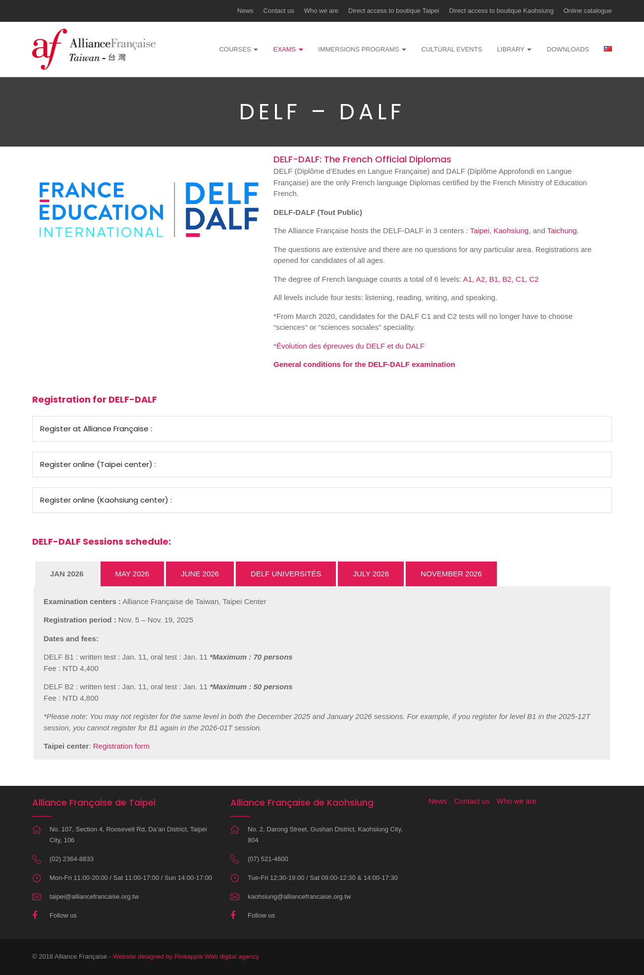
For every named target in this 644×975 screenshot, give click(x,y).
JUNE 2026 (200, 573)
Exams (284, 49)
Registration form (121, 746)
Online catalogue (587, 10)
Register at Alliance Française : (96, 428)
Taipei (479, 230)
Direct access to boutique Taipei (393, 10)
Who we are (321, 10)
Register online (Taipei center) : (98, 464)
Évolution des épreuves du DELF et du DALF (350, 346)
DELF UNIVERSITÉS (286, 573)
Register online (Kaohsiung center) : (106, 500)
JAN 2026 (67, 573)
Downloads (568, 49)
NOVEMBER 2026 (451, 573)
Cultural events (452, 49)
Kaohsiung (511, 230)
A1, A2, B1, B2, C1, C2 (501, 279)
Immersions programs (358, 49)
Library (510, 49)
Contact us (279, 10)
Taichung (562, 230)
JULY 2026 (371, 573)
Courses (235, 49)
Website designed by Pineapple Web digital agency (186, 956)
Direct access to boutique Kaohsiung (501, 10)
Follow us (63, 915)
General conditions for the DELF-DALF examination (364, 364)
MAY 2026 (132, 573)
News (245, 10)
